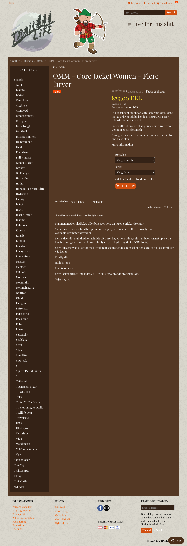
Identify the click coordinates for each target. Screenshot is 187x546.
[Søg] (171, 12)
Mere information (122, 144)
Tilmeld (146, 530)
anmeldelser (135, 91)
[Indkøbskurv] (167, 3)
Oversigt (17, 528)
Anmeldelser (77, 201)
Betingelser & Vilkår (23, 517)
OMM (62, 67)
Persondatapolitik (22, 506)
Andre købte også (94, 215)
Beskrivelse (61, 201)
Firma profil (18, 514)
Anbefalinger (154, 207)
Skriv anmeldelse (155, 90)
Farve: (118, 167)
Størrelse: (121, 154)
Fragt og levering (21, 510)
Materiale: (98, 201)
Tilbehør (169, 207)
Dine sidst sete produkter (68, 215)
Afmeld (158, 530)
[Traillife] (33, 31)
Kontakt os (18, 525)
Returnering (19, 521)
